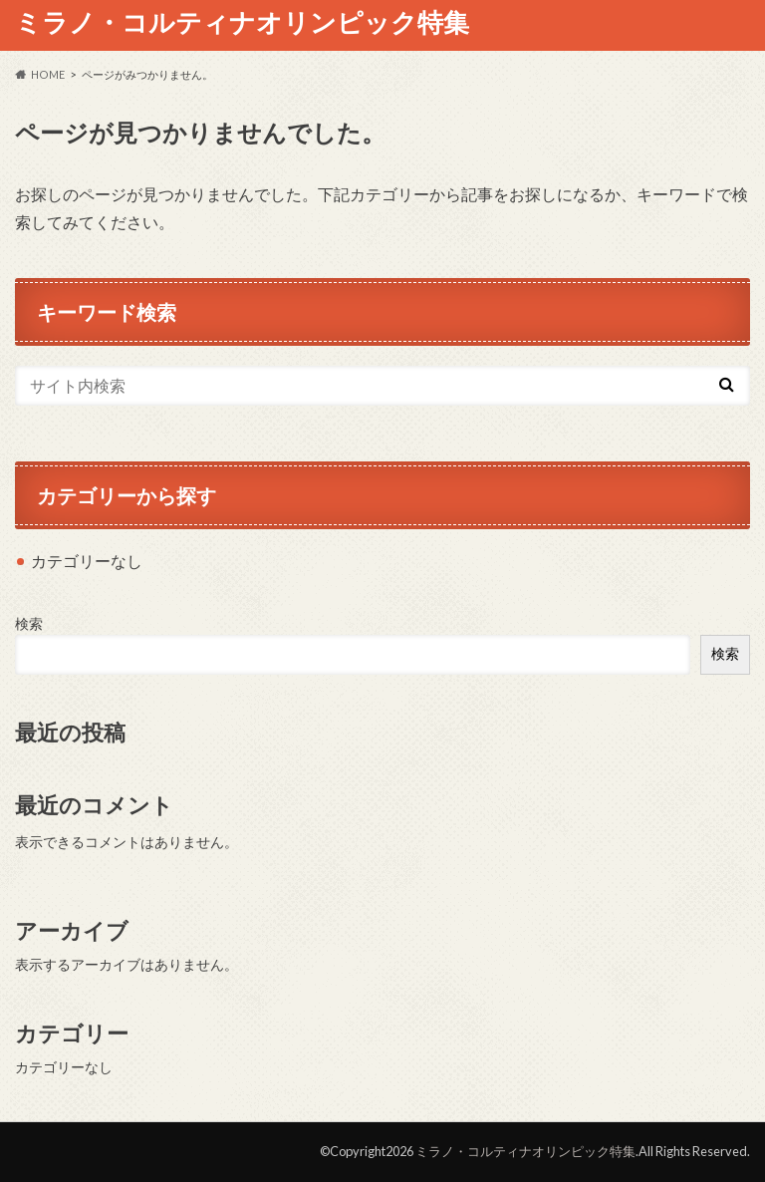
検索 (29, 623)
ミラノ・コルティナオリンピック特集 (242, 22)
